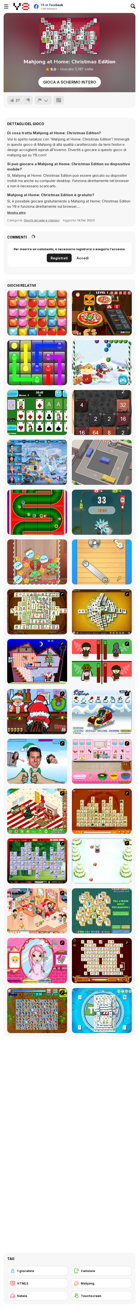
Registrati (59, 258)
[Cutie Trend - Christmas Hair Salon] (37, 960)
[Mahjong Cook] (37, 860)
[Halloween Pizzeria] (102, 312)
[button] (16, 212)
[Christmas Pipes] (37, 512)
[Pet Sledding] (102, 860)
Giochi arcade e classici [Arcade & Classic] (41, 220)
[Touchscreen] (101, 1296)
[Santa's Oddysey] (37, 661)
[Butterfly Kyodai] (37, 1010)
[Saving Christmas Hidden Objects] (37, 462)
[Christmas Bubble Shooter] (102, 362)
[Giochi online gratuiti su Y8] (21, 6)
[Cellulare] (101, 1271)
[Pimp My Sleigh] (102, 711)
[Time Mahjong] (102, 1010)
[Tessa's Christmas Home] (37, 910)
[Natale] (37, 1296)
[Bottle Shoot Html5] (102, 512)
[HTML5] (37, 1283)
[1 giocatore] (37, 1271)
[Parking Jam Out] (102, 462)
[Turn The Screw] (102, 561)
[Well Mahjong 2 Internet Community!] (102, 910)
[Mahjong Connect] (102, 811)
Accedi (82, 258)
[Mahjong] (101, 1283)
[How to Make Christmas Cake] (102, 761)
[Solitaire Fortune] (37, 412)
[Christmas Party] (37, 711)
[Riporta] (43, 100)
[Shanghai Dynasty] (37, 611)
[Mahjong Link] (102, 960)
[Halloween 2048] (102, 412)
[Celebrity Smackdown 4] (37, 761)
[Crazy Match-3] (37, 312)
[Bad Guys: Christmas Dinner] (102, 661)
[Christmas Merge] (37, 561)
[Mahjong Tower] (102, 611)
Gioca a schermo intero (69, 82)
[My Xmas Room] (37, 811)
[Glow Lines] (37, 362)
